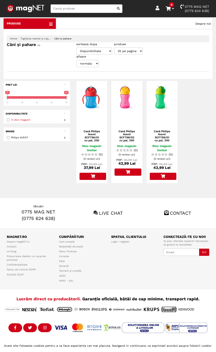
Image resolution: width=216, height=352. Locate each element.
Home (13, 38)
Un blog (11, 251)
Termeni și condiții (70, 270)
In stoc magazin (20, 119)
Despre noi (203, 23)
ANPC (62, 275)
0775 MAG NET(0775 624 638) (194, 8)
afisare (81, 56)
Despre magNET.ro (18, 241)
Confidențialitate (17, 264)
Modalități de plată (71, 246)
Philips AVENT (37, 138)
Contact (180, 213)
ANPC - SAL (66, 280)
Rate (62, 261)
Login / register (120, 241)
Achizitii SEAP (15, 274)
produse (120, 44)
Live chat (111, 213)
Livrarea (64, 256)
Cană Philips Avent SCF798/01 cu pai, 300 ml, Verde (162, 137)
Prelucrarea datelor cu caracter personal (26, 258)
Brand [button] (35, 131)
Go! (204, 252)
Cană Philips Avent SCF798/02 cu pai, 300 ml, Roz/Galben (127, 139)
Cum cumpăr (67, 241)
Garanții (64, 265)
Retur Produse (68, 251)
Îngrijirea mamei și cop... (35, 38)
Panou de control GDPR (21, 269)
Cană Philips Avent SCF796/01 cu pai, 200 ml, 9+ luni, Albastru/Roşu (92, 139)
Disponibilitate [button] (35, 113)
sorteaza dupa (86, 44)
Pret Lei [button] (35, 84)
